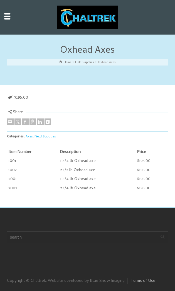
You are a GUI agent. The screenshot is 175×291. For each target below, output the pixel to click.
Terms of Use (142, 281)
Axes (29, 137)
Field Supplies (45, 137)
